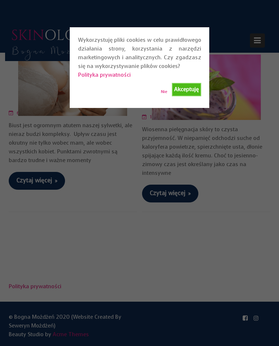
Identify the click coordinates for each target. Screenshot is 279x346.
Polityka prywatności (104, 75)
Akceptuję (186, 89)
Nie (164, 91)
